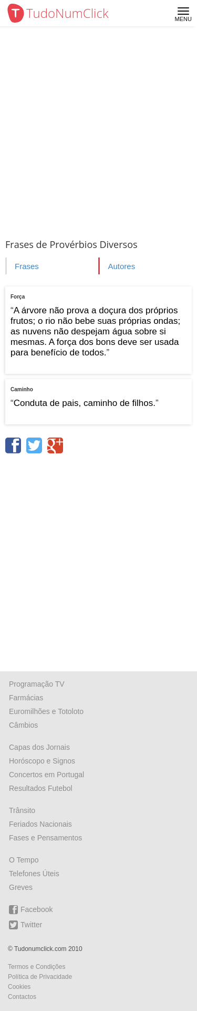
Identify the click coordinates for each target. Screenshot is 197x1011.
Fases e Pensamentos (45, 838)
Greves (21, 887)
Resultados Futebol (40, 788)
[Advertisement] (98, 130)
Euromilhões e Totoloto (46, 711)
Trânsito (22, 810)
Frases (27, 266)
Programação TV (37, 684)
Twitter (25, 924)
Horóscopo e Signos (42, 761)
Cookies (19, 986)
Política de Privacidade (40, 976)
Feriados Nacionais (40, 824)
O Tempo (24, 860)
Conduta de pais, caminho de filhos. (84, 403)
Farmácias (26, 697)
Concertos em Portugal (46, 774)
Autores (121, 266)
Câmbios (23, 725)
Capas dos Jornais (39, 747)
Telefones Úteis (34, 873)
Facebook (31, 909)
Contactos (22, 996)
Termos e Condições (36, 966)
